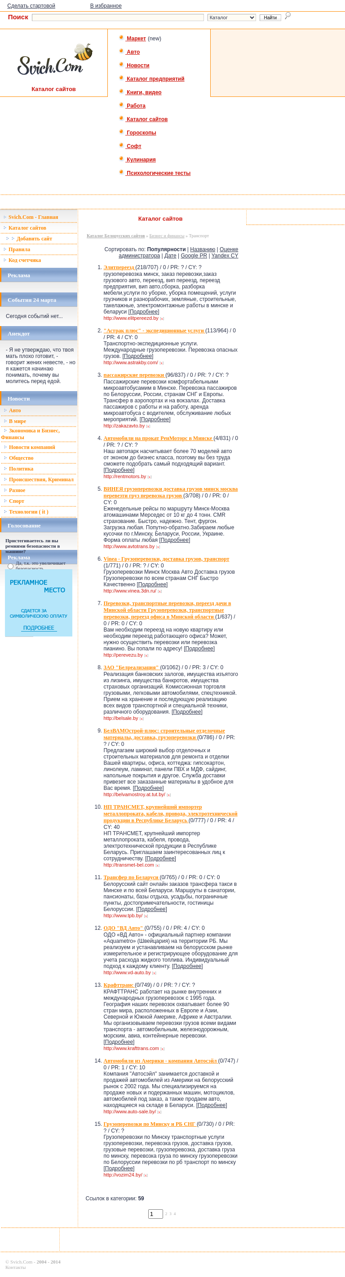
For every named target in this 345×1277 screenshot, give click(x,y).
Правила (16, 249)
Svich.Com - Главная (30, 217)
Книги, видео (140, 92)
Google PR (194, 256)
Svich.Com (21, 1261)
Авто (129, 52)
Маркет (132, 38)
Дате (170, 256)
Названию (202, 249)
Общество (19, 458)
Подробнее (144, 312)
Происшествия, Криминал (39, 479)
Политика (18, 469)
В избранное (106, 6)
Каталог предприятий (152, 79)
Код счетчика (22, 260)
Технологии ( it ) (26, 512)
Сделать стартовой (31, 6)
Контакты (15, 1267)
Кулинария (137, 160)
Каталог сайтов (143, 119)
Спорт (14, 501)
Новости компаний (29, 447)
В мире (15, 421)
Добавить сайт (29, 238)
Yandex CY (225, 256)
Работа (132, 106)
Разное (14, 490)
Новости (134, 65)
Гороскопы (137, 133)
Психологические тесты (154, 173)
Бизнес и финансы (167, 235)
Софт (130, 146)
